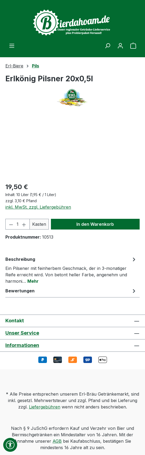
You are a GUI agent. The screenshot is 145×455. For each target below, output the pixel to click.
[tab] (71, 270)
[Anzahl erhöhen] (24, 224)
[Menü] (11, 45)
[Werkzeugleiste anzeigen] (10, 445)
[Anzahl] (17, 224)
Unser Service (22, 333)
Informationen (22, 345)
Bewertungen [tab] (71, 291)
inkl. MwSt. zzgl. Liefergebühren (38, 207)
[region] (72, 148)
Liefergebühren (44, 407)
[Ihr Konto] (120, 45)
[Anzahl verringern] (11, 224)
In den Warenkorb (95, 224)
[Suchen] (107, 45)
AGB (57, 441)
